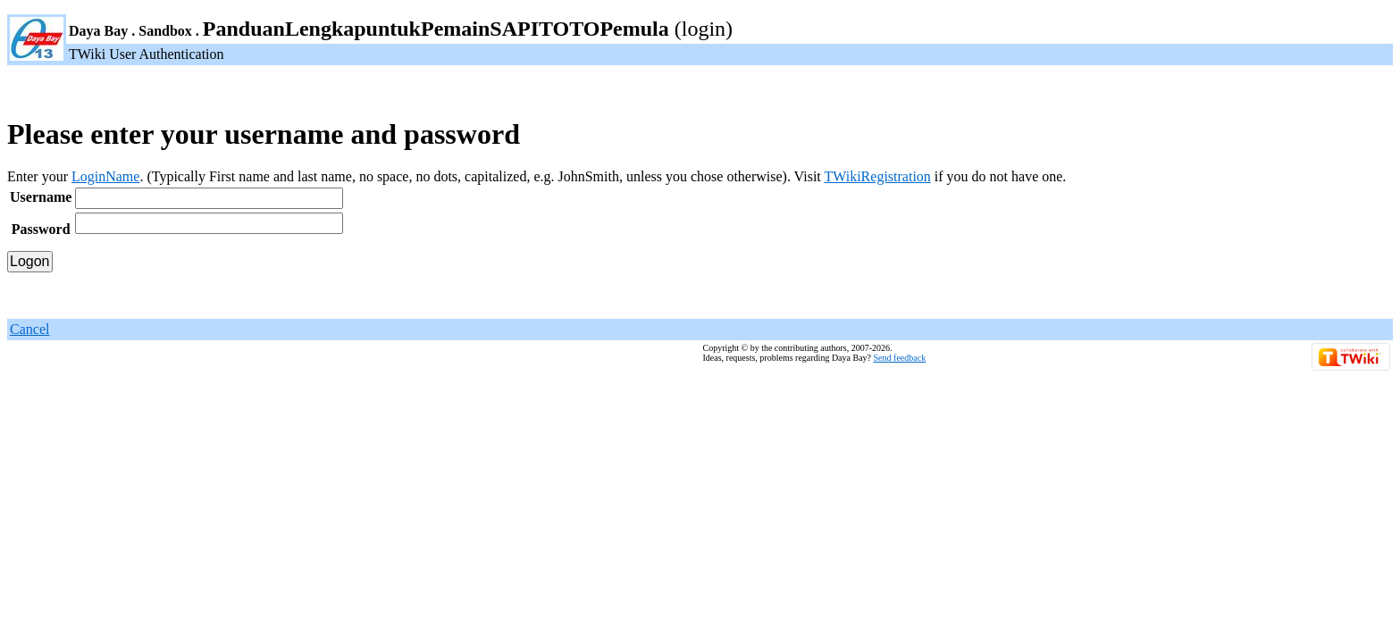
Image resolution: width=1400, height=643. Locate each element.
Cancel (29, 329)
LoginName (105, 176)
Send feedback (900, 358)
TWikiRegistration (877, 176)
